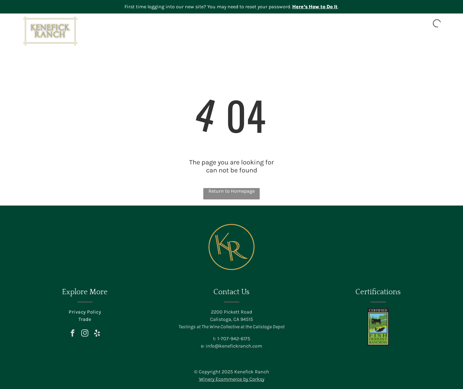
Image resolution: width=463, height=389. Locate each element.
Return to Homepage (232, 191)
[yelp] (97, 334)
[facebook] (72, 334)
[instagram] (84, 334)
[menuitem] (244, 39)
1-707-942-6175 (233, 338)
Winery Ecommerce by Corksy (231, 379)
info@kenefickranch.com (234, 346)
